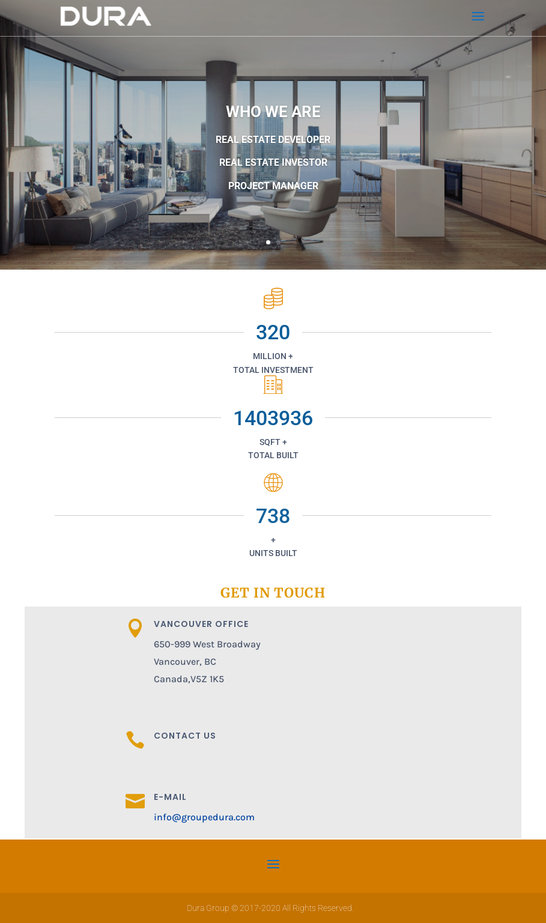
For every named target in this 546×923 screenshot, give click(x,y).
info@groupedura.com (204, 817)
